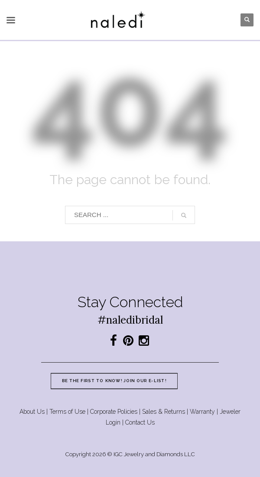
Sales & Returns (163, 411)
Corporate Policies (113, 411)
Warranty (202, 411)
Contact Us (140, 422)
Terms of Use (67, 411)
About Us (32, 411)
